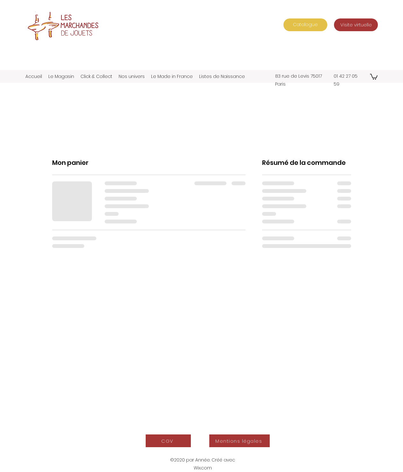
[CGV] (168, 440)
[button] (374, 76)
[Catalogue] (305, 24)
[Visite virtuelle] (356, 24)
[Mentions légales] (239, 440)
